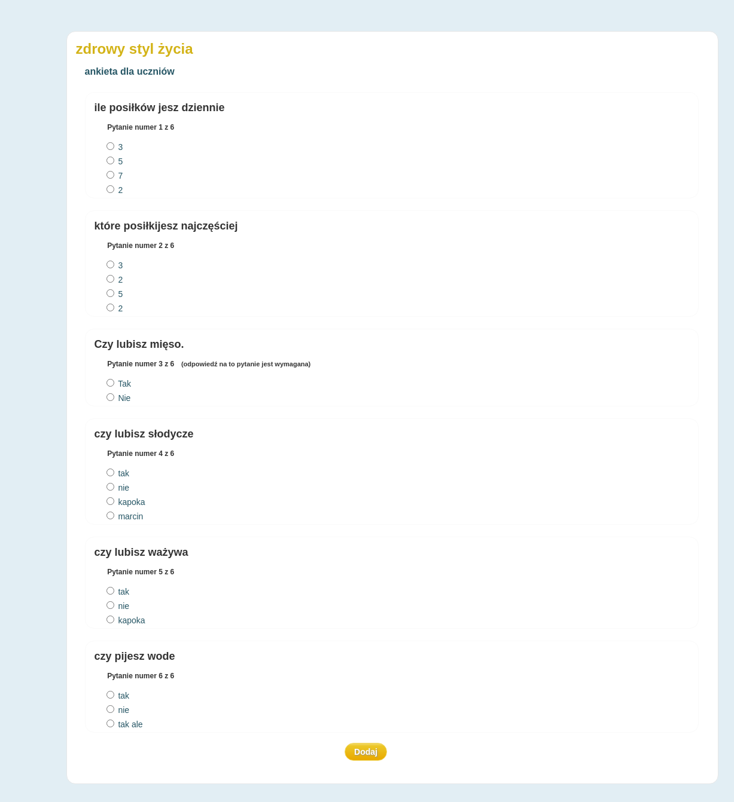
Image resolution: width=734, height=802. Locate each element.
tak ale (124, 724)
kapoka (125, 502)
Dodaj (365, 752)
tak (118, 473)
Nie (118, 398)
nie (118, 487)
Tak (118, 383)
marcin (125, 516)
